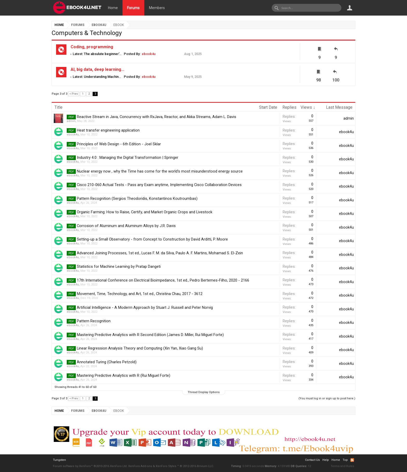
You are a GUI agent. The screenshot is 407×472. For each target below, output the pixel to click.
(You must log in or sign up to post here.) (327, 398)
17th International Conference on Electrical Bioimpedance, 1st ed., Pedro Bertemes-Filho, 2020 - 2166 (163, 280)
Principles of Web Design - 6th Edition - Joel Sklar (119, 144)
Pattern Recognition (94, 321)
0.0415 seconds (253, 466)
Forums (133, 8)
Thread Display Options (204, 392)
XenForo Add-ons (140, 466)
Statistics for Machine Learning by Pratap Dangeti (119, 266)
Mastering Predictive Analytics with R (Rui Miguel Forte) (123, 375)
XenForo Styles (166, 466)
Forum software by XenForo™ (90, 466)
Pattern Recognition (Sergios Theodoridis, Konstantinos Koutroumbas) (137, 198)
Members (157, 8)
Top (345, 460)
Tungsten (59, 460)
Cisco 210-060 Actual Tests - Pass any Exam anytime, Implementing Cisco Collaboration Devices (159, 184)
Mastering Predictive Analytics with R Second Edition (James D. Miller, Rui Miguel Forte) (150, 334)
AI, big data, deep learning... (97, 69)
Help (325, 460)
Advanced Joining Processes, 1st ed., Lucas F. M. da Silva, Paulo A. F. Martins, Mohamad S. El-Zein (160, 253)
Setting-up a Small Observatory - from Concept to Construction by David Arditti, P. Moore (152, 239)
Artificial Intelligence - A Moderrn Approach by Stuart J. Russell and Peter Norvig (145, 307)
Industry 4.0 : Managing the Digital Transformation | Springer (127, 157)
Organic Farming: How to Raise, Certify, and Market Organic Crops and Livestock (144, 212)
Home (113, 8)
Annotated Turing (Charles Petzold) (107, 362)
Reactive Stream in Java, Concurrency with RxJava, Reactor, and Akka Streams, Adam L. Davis (156, 116)
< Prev (73, 93)
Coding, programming (92, 46)
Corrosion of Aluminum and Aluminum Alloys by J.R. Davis (126, 225)
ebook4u (148, 54)
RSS (352, 460)
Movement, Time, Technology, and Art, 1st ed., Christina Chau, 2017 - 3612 (139, 293)
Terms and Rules (342, 466)
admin (71, 121)
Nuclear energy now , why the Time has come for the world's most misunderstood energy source (160, 171)
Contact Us (312, 460)
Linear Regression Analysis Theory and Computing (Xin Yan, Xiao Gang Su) (140, 348)
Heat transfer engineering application (108, 130)
